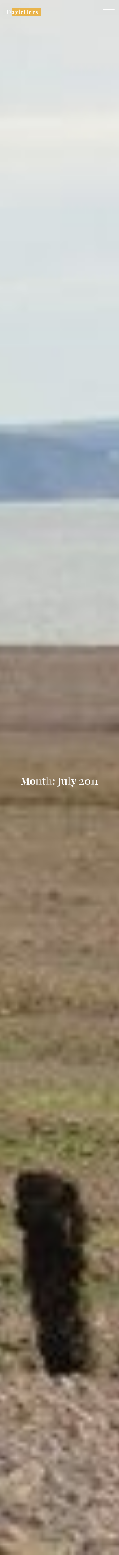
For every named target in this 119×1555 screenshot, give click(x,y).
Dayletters (22, 12)
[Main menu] (109, 12)
